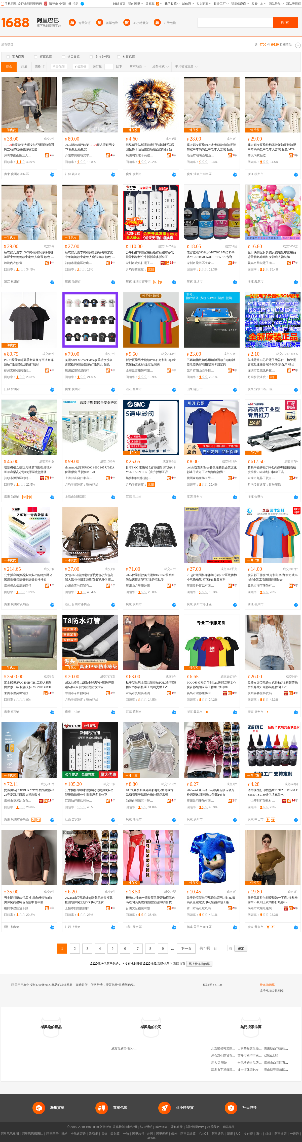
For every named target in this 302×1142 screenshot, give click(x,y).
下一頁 (186, 949)
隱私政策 (177, 1127)
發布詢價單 (267, 985)
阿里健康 (281, 1133)
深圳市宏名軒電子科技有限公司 (140, 263)
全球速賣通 (78, 1133)
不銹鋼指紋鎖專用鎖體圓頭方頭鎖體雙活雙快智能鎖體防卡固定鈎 (211, 362)
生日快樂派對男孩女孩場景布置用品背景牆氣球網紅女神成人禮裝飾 (272, 255)
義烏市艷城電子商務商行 (261, 263)
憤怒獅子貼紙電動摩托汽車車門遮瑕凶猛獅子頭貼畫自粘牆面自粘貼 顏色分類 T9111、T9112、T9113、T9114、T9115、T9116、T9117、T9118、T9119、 (151, 147)
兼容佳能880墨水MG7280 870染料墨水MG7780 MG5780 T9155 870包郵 (211, 255)
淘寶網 (93, 1133)
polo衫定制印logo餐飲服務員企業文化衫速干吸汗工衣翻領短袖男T (212, 470)
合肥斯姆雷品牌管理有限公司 (257, 1062)
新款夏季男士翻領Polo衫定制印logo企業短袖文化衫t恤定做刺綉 (151, 362)
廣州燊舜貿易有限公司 (200, 585)
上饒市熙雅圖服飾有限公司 (79, 908)
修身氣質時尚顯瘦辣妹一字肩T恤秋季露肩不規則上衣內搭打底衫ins (273, 900)
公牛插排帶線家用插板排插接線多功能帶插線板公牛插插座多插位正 (150, 255)
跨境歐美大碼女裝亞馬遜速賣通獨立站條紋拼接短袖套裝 (29, 147)
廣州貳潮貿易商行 (77, 370)
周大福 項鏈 (219, 1062)
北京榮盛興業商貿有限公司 (229, 1048)
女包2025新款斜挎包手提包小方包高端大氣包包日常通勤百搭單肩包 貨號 (89, 577)
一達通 (294, 1133)
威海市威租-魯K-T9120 (126, 1048)
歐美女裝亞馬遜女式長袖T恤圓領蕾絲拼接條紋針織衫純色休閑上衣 (273, 685)
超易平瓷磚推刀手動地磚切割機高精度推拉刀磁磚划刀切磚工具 (272, 470)
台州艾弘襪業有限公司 (140, 908)
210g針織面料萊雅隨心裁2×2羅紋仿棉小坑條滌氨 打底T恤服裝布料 (212, 577)
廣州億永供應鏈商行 (17, 585)
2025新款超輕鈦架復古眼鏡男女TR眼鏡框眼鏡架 (90, 147)
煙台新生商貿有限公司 (226, 1055)
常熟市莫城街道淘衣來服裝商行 (140, 693)
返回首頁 (179, 963)
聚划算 (115, 1133)
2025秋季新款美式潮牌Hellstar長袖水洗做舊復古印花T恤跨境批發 (150, 577)
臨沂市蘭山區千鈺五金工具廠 (200, 370)
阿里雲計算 (188, 1133)
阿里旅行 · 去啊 (142, 1133)
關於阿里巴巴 (195, 1127)
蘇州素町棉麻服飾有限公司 (18, 370)
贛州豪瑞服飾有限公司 (200, 478)
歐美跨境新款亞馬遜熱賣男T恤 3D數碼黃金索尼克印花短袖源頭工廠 (211, 900)
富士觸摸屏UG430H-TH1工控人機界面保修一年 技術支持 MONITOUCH (28, 685)
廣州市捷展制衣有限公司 (18, 800)
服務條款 (161, 1127)
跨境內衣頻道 (257, 155)
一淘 (126, 1133)
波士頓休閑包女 (248, 1069)
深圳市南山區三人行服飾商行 (18, 155)
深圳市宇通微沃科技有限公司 (230, 1069)
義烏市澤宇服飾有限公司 (261, 585)
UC (238, 1133)
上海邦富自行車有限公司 (79, 478)
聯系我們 (213, 1127)
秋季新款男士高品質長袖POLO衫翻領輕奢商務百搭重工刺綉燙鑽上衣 (151, 685)
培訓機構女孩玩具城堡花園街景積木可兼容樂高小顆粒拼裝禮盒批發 (28, 470)
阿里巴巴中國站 (56, 1133)
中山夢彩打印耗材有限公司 (261, 800)
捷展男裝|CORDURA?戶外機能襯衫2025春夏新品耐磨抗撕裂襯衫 (29, 792)
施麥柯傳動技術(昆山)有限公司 (140, 478)
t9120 (218, 985)
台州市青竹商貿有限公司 (79, 585)
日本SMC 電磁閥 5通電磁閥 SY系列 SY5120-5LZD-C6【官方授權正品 (150, 470)
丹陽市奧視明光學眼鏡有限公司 (79, 155)
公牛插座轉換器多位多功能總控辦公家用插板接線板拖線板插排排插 (28, 577)
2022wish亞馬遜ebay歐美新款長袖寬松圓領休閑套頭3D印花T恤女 (88, 900)
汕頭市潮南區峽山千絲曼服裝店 (79, 263)
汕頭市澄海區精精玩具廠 (18, 478)
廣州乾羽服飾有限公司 (200, 800)
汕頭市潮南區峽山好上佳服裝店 (200, 155)
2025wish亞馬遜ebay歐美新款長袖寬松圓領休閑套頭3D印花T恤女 (210, 792)
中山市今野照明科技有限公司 (79, 693)
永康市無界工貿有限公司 (261, 478)
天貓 (104, 1133)
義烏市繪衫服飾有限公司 (200, 693)
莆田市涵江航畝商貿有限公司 (200, 908)
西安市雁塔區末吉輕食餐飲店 (257, 1055)
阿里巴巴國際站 (32, 1133)
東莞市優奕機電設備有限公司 (18, 693)
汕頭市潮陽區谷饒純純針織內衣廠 (140, 800)
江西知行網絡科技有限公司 (79, 800)
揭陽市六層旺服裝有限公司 (261, 908)
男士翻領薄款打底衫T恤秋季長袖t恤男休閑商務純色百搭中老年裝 (28, 900)
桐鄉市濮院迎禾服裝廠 (18, 908)
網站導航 (229, 1127)
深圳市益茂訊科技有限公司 (261, 370)
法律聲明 (146, 1127)
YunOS (203, 1133)
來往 (259, 1133)
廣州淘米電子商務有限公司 (140, 155)
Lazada (151, 1138)
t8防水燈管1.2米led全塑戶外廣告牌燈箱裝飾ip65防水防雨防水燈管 (89, 685)
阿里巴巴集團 (10, 1133)
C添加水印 (271, 1055)
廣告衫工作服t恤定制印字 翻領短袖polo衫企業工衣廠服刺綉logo (272, 577)
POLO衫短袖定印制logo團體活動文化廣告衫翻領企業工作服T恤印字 (211, 685)
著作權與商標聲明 (125, 1127)
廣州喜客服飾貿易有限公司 (261, 693)
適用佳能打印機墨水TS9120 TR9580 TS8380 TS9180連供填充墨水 (272, 792)
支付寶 (248, 1133)
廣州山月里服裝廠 (138, 585)
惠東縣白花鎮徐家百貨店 (280, 1048)
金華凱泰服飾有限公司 (140, 370)
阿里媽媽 (162, 1133)
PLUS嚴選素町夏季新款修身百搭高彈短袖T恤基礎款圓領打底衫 (29, 362)
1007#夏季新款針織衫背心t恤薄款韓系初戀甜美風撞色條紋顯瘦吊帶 (149, 792)
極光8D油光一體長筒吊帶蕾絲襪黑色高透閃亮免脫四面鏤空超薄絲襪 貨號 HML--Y (150, 900)
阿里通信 (218, 1133)
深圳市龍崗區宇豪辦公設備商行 (200, 263)
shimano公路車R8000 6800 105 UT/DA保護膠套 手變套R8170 (89, 470)
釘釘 (268, 1133)
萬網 (230, 1133)
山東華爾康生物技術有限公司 (257, 1048)
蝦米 (174, 1133)
